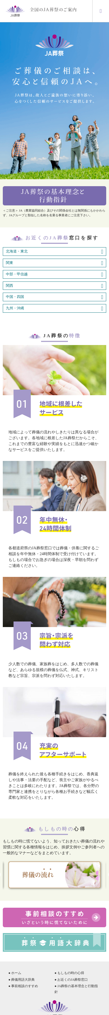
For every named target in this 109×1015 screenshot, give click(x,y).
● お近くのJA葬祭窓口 (71, 980)
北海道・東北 (54, 251)
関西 (54, 286)
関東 (54, 263)
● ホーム (14, 973)
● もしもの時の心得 (69, 973)
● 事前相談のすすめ (23, 986)
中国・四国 (54, 297)
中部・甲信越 (54, 274)
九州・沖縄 (54, 308)
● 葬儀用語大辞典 (21, 980)
